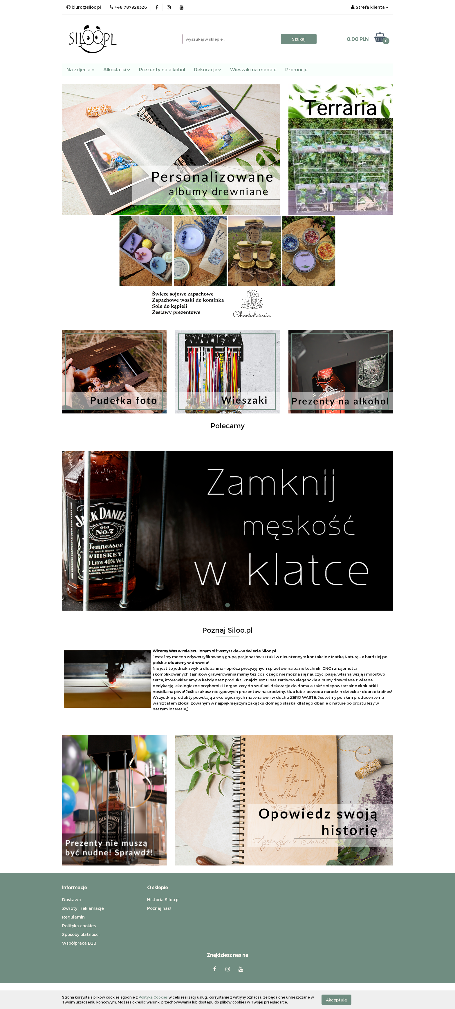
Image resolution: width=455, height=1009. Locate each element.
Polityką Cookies (153, 997)
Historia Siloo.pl (163, 899)
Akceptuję (336, 999)
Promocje (296, 69)
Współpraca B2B (79, 943)
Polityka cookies (79, 925)
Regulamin (73, 916)
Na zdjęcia (80, 69)
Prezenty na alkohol (162, 69)
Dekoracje (207, 69)
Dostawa (71, 899)
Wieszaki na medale (253, 69)
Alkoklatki (116, 69)
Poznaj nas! (159, 908)
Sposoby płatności (81, 934)
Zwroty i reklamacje (83, 908)
